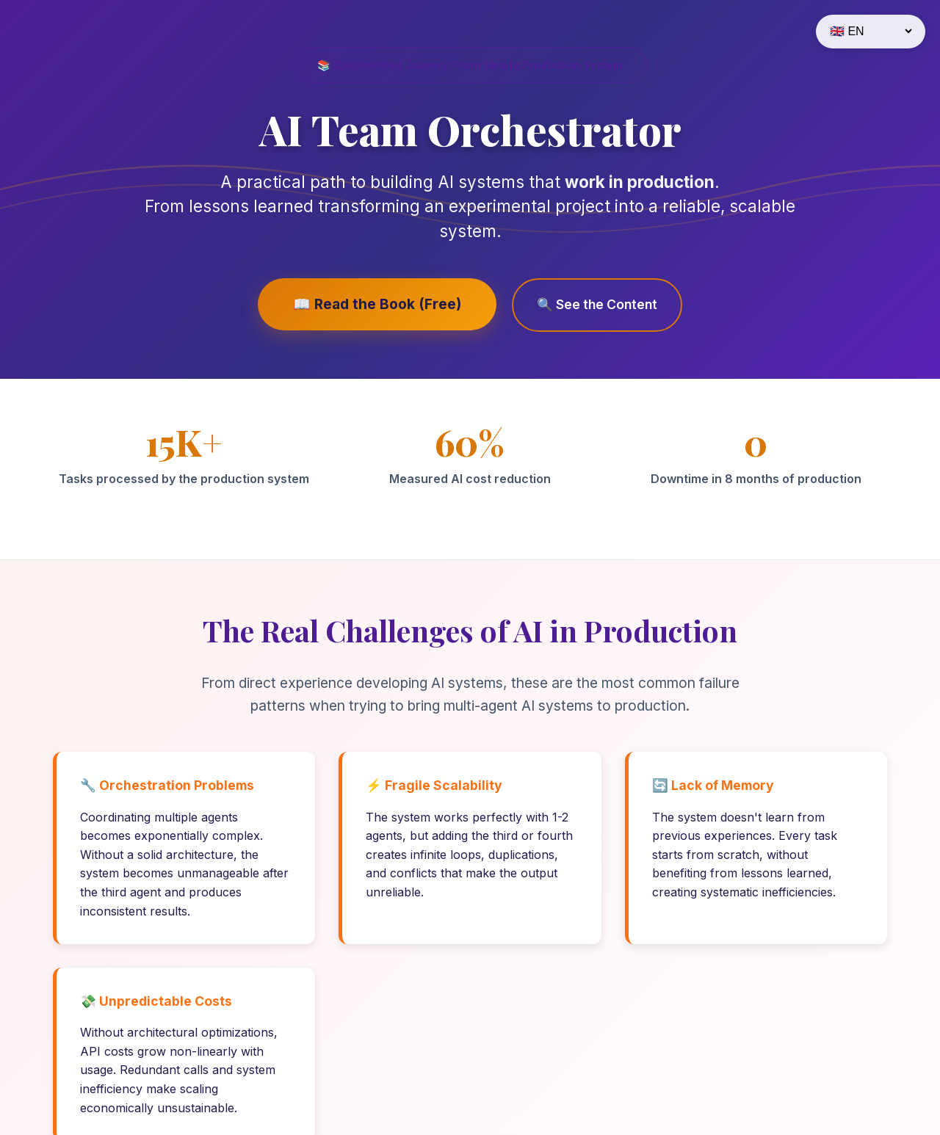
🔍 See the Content (594, 304)
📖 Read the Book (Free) (378, 304)
